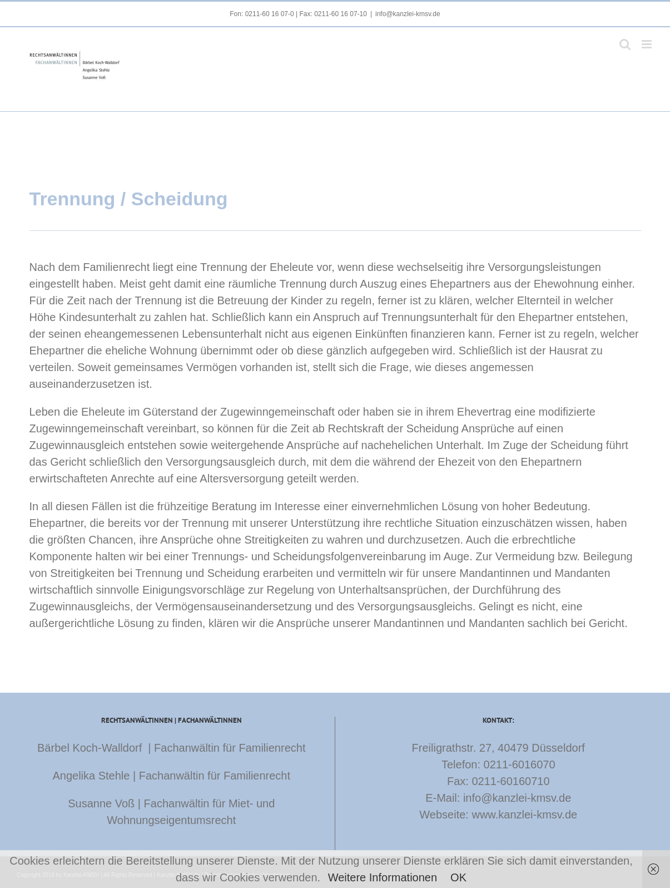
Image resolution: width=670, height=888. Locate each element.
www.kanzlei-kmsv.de (524, 814)
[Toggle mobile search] (625, 44)
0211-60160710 (510, 781)
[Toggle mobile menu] (647, 44)
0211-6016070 (519, 764)
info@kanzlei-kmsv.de (407, 14)
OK (458, 877)
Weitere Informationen (382, 877)
